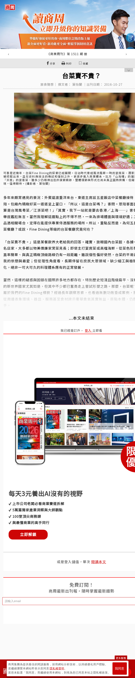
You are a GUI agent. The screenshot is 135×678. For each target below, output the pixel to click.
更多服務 (121, 658)
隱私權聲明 (57, 668)
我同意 (119, 668)
